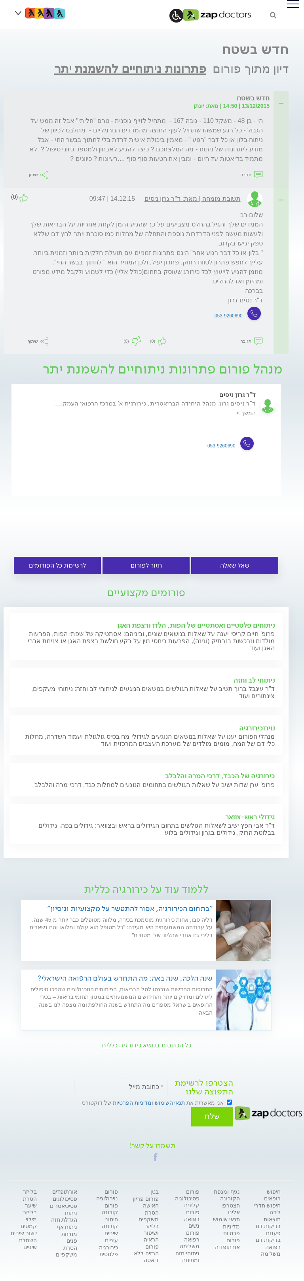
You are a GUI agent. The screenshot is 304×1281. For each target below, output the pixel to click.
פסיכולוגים (65, 1196)
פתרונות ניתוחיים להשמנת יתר (130, 68)
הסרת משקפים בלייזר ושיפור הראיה (149, 1223)
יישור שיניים (24, 1231)
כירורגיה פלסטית (108, 1248)
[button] (156, 1155)
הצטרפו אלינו (230, 1206)
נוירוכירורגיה (257, 728)
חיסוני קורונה (110, 1220)
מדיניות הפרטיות (132, 1103)
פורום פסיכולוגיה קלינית (187, 1196)
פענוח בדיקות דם (268, 1234)
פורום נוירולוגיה (107, 1192)
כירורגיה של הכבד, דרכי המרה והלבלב (220, 776)
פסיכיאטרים (63, 1203)
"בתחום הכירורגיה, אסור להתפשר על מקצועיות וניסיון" (130, 908)
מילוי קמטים (29, 1220)
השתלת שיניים (28, 1241)
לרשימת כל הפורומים (57, 565)
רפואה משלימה (271, 1248)
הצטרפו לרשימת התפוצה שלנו (204, 1087)
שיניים (111, 1231)
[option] (146, 447)
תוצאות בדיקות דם (268, 1220)
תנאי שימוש (226, 1217)
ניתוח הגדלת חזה (64, 1214)
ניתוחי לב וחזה (254, 680)
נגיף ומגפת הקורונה (227, 1192)
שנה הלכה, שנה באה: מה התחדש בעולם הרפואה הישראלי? (125, 978)
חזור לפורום (146, 565)
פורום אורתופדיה (227, 1241)
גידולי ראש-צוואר (250, 817)
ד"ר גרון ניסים (237, 395)
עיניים (111, 1238)
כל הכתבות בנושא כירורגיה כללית (146, 1045)
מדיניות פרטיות (231, 1227)
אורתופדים (64, 1189)
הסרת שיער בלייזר (30, 1203)
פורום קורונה (110, 1206)
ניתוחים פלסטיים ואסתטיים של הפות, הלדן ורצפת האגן (196, 625)
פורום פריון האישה (146, 1199)
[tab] (148, 98)
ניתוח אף (67, 1224)
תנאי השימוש (170, 1103)
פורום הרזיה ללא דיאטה (146, 1251)
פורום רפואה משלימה (190, 1237)
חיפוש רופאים (272, 1192)
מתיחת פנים (69, 1234)
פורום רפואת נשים (192, 1216)
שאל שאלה (234, 565)
